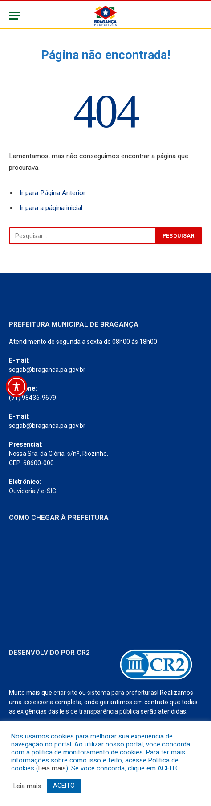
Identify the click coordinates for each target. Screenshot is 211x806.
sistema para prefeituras (122, 692)
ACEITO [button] (64, 785)
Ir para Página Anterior (52, 193)
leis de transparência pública (99, 711)
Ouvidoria (22, 491)
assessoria (38, 702)
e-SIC (48, 491)
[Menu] (14, 16)
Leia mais (52, 768)
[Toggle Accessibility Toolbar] (16, 386)
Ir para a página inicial (51, 208)
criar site (65, 692)
